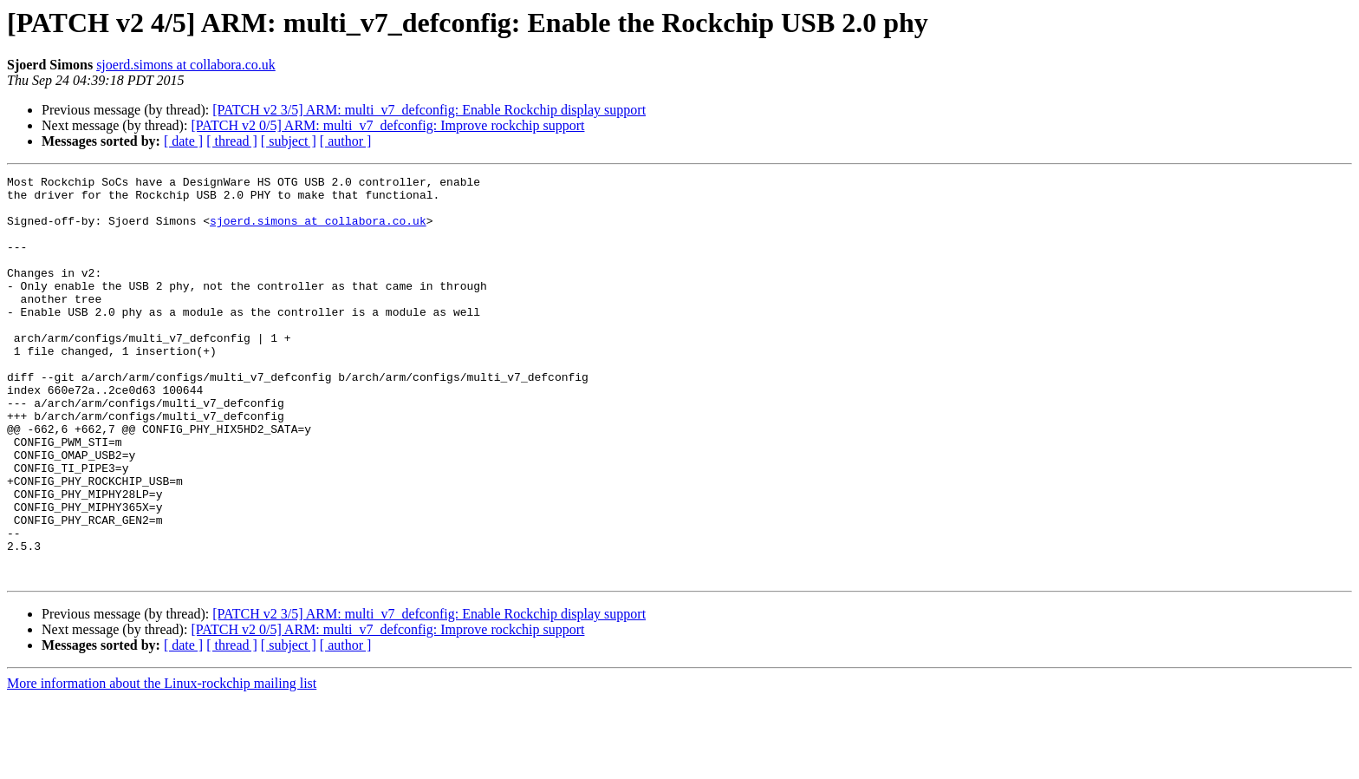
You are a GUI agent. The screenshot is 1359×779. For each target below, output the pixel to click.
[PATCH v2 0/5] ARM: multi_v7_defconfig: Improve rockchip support (387, 125)
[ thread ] (231, 141)
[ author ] (346, 141)
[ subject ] (288, 141)
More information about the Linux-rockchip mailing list (161, 763)
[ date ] (183, 141)
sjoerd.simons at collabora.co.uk (186, 64)
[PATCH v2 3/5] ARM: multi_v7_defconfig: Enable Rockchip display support (429, 109)
